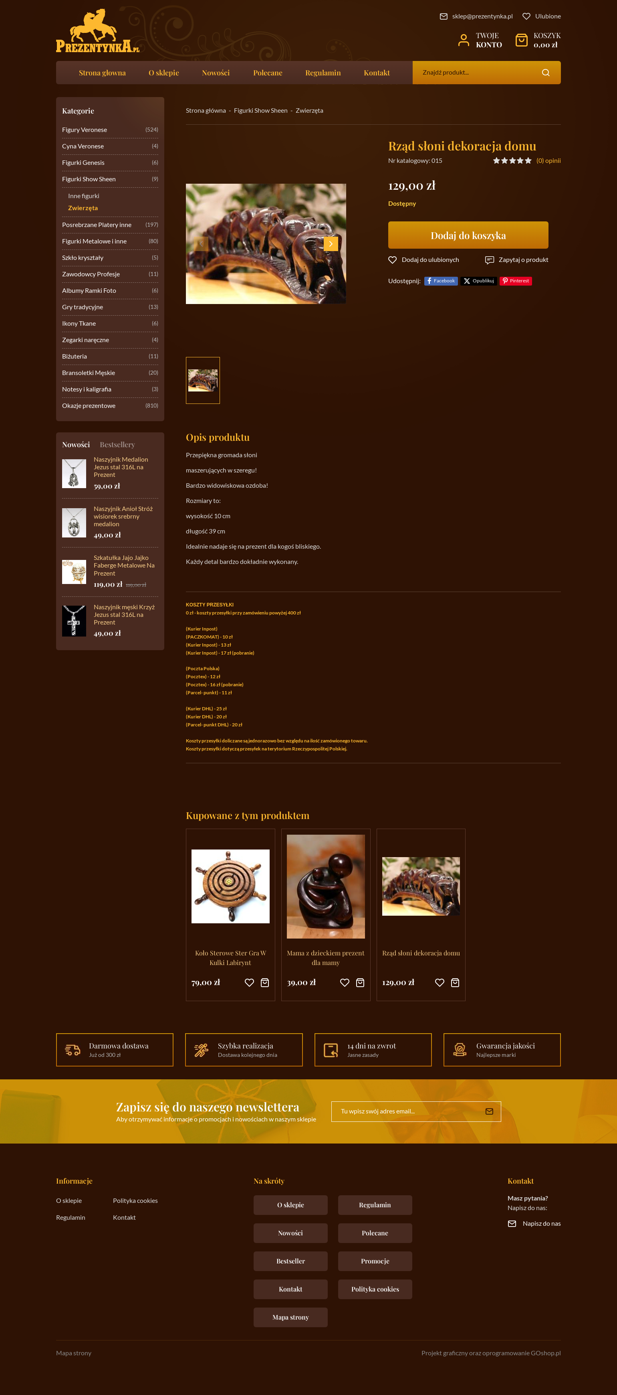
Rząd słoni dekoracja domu (421, 953)
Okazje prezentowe (110, 406)
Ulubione (548, 16)
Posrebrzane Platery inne (110, 225)
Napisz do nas (542, 1224)
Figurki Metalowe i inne (110, 241)
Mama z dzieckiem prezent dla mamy (326, 958)
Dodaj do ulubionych (430, 260)
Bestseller (290, 1261)
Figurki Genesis (110, 163)
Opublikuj (483, 281)
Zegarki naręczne (110, 340)
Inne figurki (83, 196)
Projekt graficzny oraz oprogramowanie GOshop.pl (491, 1353)
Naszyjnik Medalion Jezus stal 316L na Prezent (121, 467)
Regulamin (323, 72)
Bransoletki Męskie (110, 373)
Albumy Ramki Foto (110, 291)
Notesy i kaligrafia (110, 389)
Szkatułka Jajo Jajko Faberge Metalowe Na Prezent (124, 565)
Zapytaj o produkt (523, 260)
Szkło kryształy (110, 258)
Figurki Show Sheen (110, 179)
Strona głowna (102, 72)
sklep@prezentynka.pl (482, 16)
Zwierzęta (83, 208)
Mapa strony (290, 1317)
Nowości (216, 72)
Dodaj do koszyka (468, 235)
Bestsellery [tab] (117, 444)
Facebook (444, 281)
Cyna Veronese (110, 146)
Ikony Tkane (110, 324)
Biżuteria (110, 357)
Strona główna (206, 110)
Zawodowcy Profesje (110, 274)
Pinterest (519, 281)
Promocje (375, 1261)
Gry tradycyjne (110, 307)
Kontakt (377, 72)
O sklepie (164, 72)
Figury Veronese (110, 130)
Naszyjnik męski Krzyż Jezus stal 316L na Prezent (124, 615)
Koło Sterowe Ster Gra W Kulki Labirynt (230, 958)
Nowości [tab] (76, 444)
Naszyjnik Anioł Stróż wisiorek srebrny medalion (123, 516)
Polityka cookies (135, 1201)
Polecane (267, 72)
